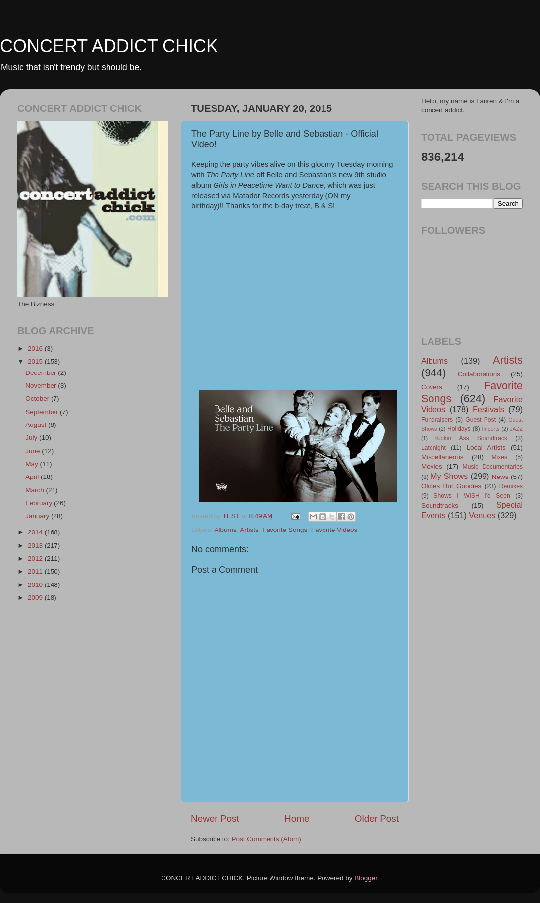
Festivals (488, 409)
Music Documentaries (493, 466)
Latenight (433, 447)
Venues (482, 515)
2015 (36, 361)
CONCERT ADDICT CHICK (109, 46)
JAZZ (516, 429)
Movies (431, 466)
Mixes (499, 457)
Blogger (365, 878)
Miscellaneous (442, 457)
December (41, 372)
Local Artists (485, 447)
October (38, 398)
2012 (36, 558)
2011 (36, 571)
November (41, 385)
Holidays (459, 428)
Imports (491, 429)
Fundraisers (437, 419)
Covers (431, 387)
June (33, 451)
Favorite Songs (284, 529)
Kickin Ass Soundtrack (471, 438)
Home (296, 818)
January (38, 516)
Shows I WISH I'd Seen (471, 495)
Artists (249, 529)
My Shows (449, 476)
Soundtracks (439, 505)
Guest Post (480, 419)
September (42, 412)
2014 (36, 532)
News (500, 476)
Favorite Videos (334, 529)
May (32, 464)
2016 (36, 348)
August (36, 424)
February (39, 503)
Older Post (377, 818)
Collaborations (479, 374)
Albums (226, 529)
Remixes (511, 486)
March (35, 490)
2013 (36, 545)
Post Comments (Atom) (266, 839)
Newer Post (215, 818)
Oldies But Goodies (451, 486)
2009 (36, 597)
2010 (36, 584)
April (33, 476)
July (32, 437)
